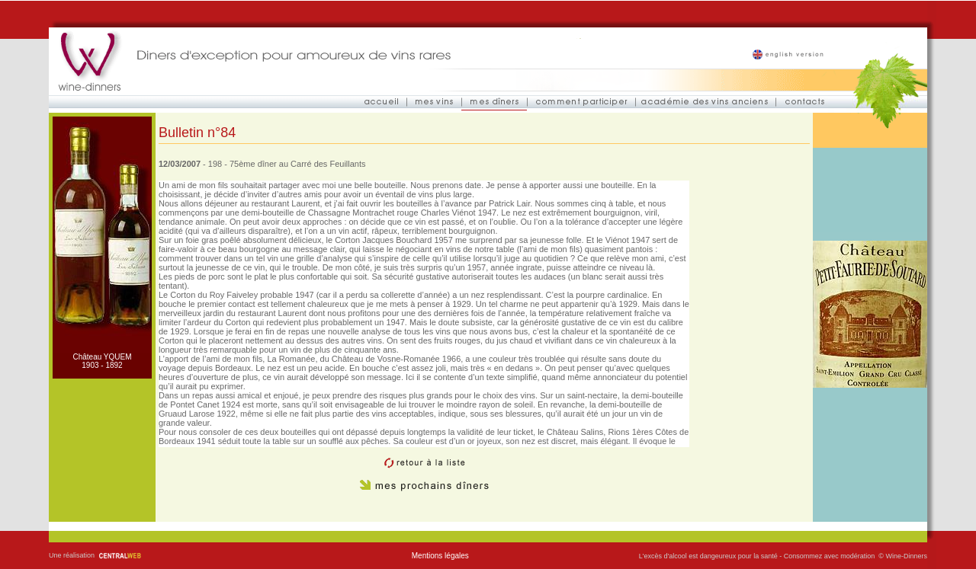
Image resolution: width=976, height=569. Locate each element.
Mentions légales (440, 555)
